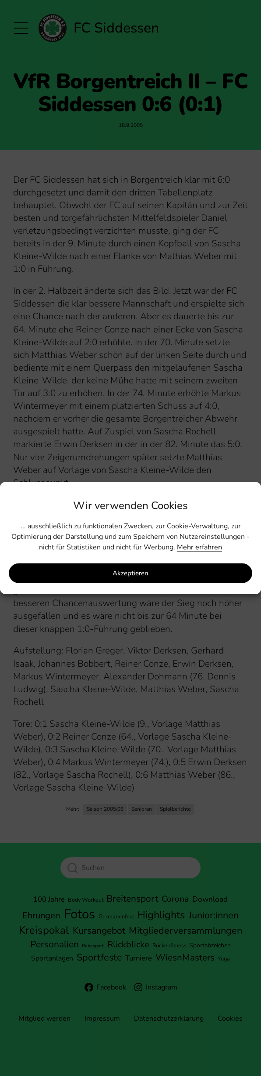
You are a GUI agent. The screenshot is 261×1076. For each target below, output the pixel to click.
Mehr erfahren (199, 547)
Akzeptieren (130, 573)
